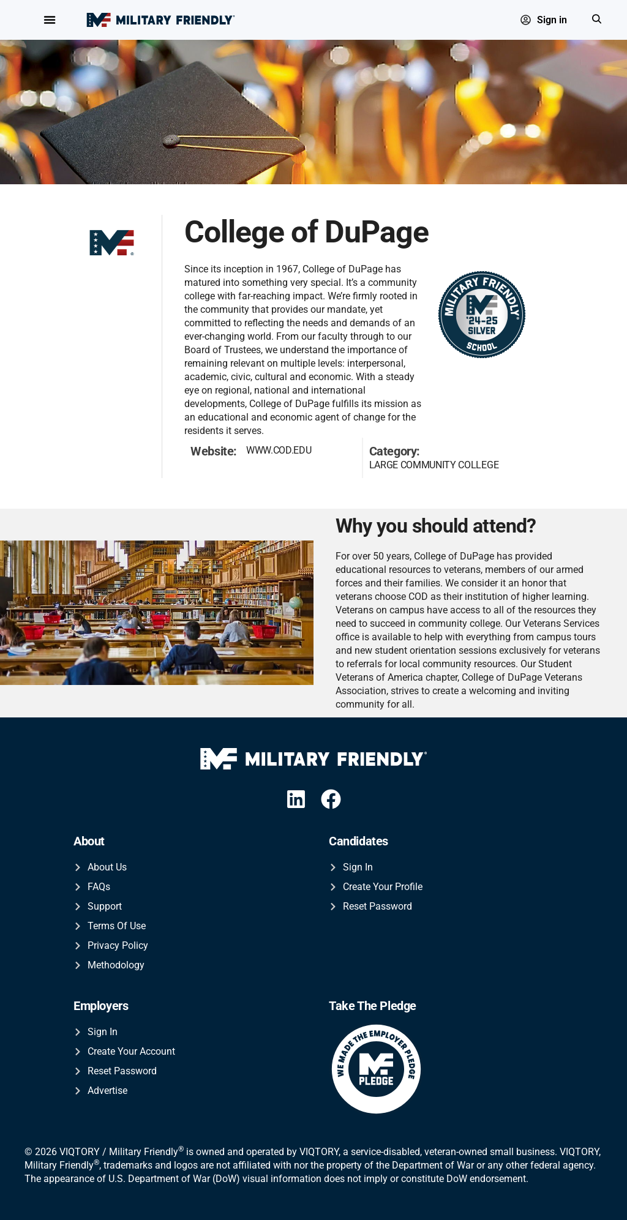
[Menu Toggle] (49, 20)
